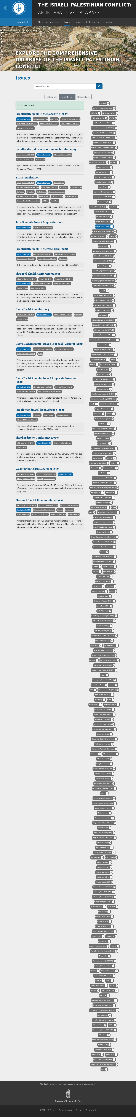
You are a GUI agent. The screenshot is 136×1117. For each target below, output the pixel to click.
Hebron (60, 510)
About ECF (23, 21)
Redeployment (74, 514)
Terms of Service (65, 1110)
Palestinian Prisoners (58, 514)
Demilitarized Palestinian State (28, 187)
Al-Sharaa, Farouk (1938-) (25, 443)
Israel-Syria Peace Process (62, 443)
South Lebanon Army (65, 415)
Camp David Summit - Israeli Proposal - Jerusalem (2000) (46, 380)
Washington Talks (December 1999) (37, 469)
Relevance (51, 96)
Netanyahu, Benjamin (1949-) (27, 124)
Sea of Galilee (21, 448)
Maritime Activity (23, 514)
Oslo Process (40, 159)
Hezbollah (37, 415)
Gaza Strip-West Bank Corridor (44, 510)
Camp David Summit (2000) (32, 309)
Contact (109, 21)
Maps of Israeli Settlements (70, 119)
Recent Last (83, 96)
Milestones (78, 315)
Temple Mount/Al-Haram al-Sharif (28, 201)
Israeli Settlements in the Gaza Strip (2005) (42, 114)
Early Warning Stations (49, 187)
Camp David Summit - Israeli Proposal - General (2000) (49, 344)
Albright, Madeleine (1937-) (47, 474)
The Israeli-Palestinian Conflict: (84, 5)
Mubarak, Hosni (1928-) (25, 159)
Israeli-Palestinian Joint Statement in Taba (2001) (46, 149)
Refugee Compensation (57, 192)
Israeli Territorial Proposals (43, 228)
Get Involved (92, 21)
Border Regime (59, 183)
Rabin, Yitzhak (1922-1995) (70, 124)
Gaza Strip (54, 119)
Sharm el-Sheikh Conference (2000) (38, 274)
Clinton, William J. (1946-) (63, 155)
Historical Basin (76, 187)
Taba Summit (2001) (28, 177)
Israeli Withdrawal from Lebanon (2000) (40, 410)
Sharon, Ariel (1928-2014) (25, 128)
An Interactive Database (69, 12)
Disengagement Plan (41, 119)
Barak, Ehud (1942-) (24, 119)
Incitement (70, 510)
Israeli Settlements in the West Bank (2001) (42, 249)
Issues (67, 21)
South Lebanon (49, 415)
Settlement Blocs (72, 196)
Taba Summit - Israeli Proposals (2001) (39, 222)
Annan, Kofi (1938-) (46, 279)
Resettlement (44, 196)
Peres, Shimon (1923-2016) (49, 124)
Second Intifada (57, 196)
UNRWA (45, 201)
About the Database (48, 21)
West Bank (55, 201)
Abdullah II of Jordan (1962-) (26, 279)
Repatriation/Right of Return (27, 196)
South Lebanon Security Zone (27, 420)
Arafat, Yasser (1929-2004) (25, 155)
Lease (41, 354)
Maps (78, 21)
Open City (30, 192)
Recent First (67, 96)
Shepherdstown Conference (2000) (37, 438)
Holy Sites (20, 192)
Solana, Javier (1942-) (38, 288)
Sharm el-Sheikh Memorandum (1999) (39, 500)
